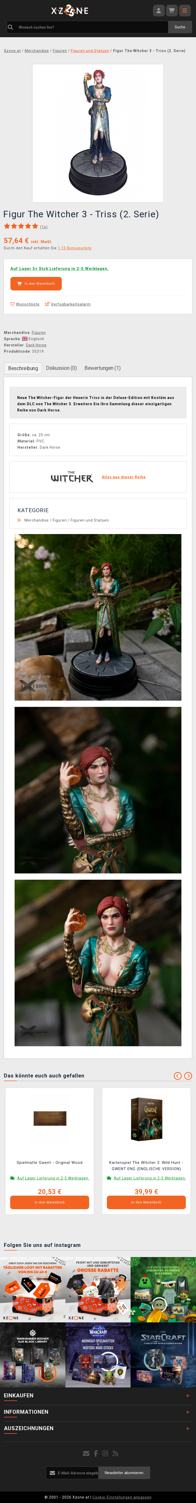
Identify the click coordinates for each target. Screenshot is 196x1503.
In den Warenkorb (36, 284)
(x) (44, 227)
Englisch (33, 339)
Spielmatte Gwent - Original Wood (50, 1162)
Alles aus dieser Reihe (124, 477)
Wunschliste (25, 304)
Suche (180, 27)
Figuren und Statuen (90, 520)
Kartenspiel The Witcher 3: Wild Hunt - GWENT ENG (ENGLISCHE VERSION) (146, 1165)
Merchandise (36, 520)
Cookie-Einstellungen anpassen (122, 1497)
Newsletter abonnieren (124, 1472)
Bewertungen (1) (102, 368)
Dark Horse (36, 345)
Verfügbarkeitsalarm (68, 304)
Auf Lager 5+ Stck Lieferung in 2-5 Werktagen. (59, 268)
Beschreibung (23, 368)
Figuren (39, 333)
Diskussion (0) (61, 368)
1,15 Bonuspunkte (75, 248)
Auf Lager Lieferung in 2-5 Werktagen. (53, 1178)
